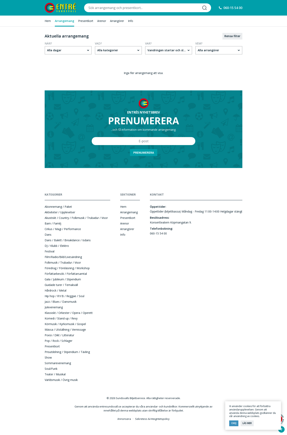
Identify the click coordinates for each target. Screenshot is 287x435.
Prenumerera (143, 152)
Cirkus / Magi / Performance (63, 229)
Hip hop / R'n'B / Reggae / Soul (64, 296)
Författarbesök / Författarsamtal (66, 274)
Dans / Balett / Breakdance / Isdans (68, 240)
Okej (233, 423)
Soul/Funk (51, 369)
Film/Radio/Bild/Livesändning (63, 257)
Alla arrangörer (208, 50)
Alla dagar (54, 50)
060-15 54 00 (232, 8)
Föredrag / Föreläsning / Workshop (67, 268)
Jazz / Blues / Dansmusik (61, 302)
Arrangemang (64, 21)
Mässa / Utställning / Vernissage (65, 329)
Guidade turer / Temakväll (61, 285)
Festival (49, 251)
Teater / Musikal (55, 374)
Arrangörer (117, 21)
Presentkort (85, 21)
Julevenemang (54, 307)
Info (130, 21)
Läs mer (247, 423)
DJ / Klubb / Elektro (57, 246)
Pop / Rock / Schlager (58, 341)
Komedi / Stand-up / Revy (61, 318)
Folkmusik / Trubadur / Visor (63, 262)
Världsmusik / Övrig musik (61, 380)
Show (48, 357)
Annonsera (124, 419)
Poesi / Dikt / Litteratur (59, 335)
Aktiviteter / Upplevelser (60, 212)
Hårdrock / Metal (55, 290)
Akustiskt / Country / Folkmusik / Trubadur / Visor (76, 218)
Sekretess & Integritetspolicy (152, 419)
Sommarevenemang (58, 363)
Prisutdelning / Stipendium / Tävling (67, 352)
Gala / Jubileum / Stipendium (63, 279)
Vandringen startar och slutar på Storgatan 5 (169, 50)
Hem (48, 21)
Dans (48, 234)
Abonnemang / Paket (58, 207)
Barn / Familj (53, 223)
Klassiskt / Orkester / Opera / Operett (69, 313)
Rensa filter (232, 36)
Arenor (101, 21)
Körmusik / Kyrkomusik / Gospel (65, 324)
